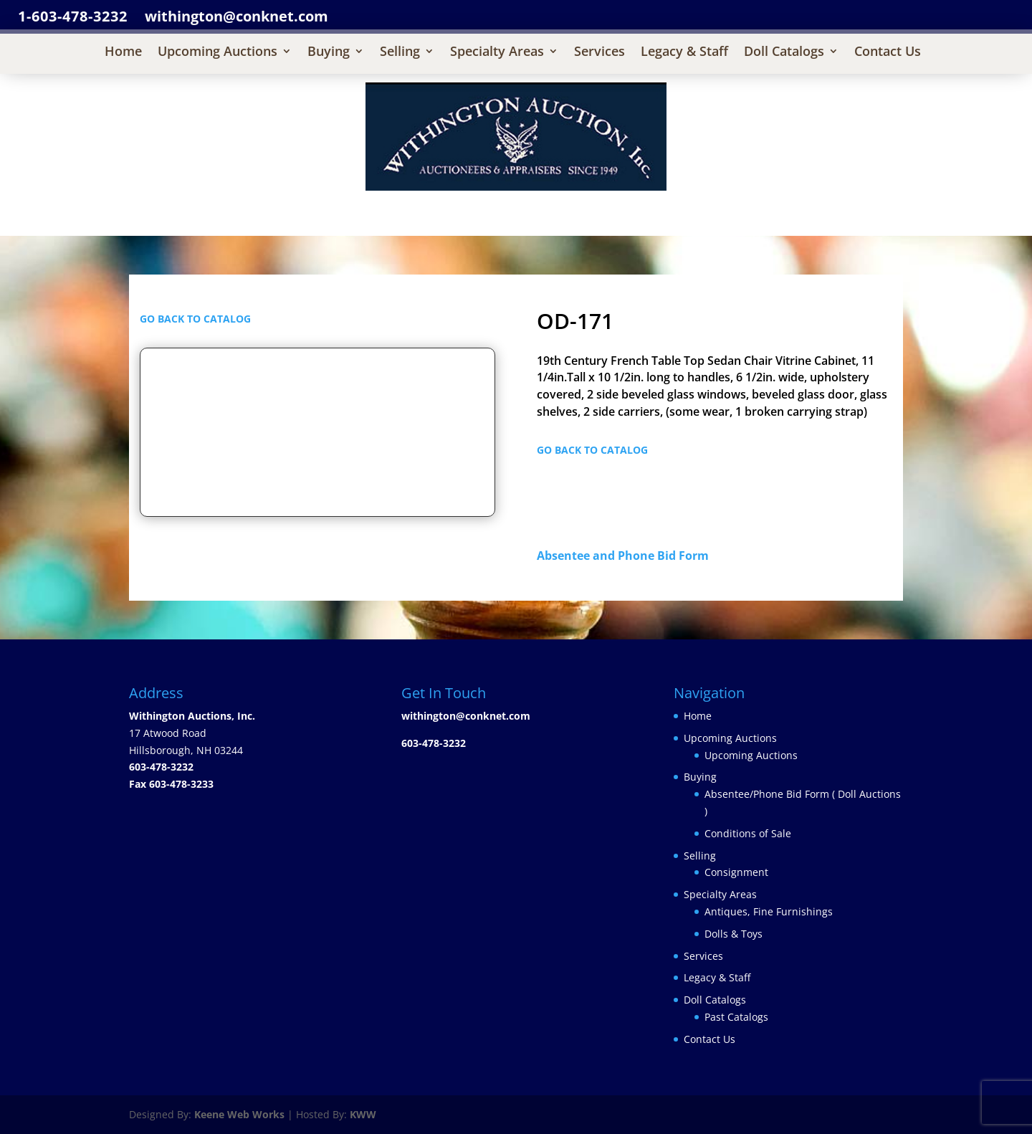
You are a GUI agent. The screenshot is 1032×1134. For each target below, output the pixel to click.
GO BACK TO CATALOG (195, 318)
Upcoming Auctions (217, 52)
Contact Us (887, 52)
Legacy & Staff (684, 52)
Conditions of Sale (747, 833)
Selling (400, 52)
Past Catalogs (736, 1017)
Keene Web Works (239, 1114)
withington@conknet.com (465, 716)
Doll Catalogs (784, 52)
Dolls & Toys (733, 933)
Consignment (736, 872)
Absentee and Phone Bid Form (627, 555)
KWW (363, 1114)
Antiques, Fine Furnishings (768, 911)
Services (599, 52)
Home (123, 52)
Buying (328, 52)
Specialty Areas (497, 52)
